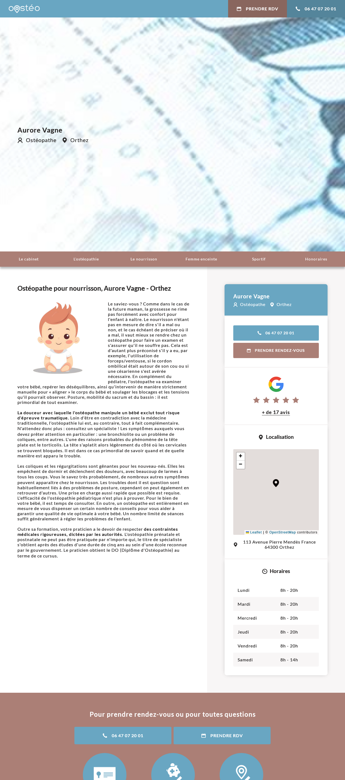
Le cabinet (29, 259)
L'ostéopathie (86, 259)
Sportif (259, 259)
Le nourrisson (144, 259)
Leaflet (254, 532)
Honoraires (316, 259)
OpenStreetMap (282, 532)
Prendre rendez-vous (276, 350)
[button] (276, 483)
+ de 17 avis (276, 412)
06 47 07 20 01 (316, 8)
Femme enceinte (201, 259)
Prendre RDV (257, 8)
